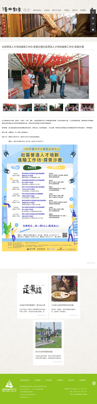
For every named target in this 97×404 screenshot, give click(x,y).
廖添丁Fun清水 (56, 10)
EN (25, 9)
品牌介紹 (74, 10)
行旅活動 (49, 380)
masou (28, 397)
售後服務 (83, 10)
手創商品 (66, 10)
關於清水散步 (37, 10)
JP (28, 9)
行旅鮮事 (46, 10)
